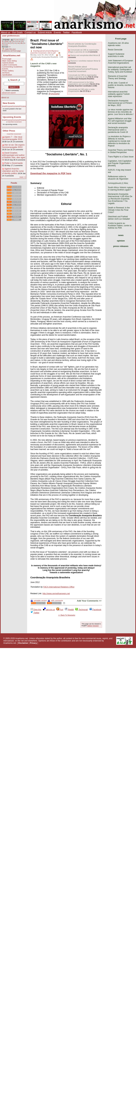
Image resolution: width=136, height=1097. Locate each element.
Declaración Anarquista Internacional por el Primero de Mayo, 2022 (120, 103)
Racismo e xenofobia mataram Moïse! (84, 61)
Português (54, 94)
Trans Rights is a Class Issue (121, 157)
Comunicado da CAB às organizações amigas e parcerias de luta (83, 51)
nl (16, 41)
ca (18, 43)
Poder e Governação (13, 163)
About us (5, 32)
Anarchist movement (14, 122)
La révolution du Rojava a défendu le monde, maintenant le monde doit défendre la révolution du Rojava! (119, 141)
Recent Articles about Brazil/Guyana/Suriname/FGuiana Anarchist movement (83, 69)
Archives (6, 73)
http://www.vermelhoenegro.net (56, 593)
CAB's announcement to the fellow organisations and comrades (81, 83)
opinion (121, 240)
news (121, 235)
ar (19, 41)
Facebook (77, 32)
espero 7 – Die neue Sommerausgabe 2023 (12, 138)
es (18, 39)
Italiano (89, 626)
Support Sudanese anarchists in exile (116, 55)
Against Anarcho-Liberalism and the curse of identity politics (13, 171)
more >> (22, 177)
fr (14, 39)
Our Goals (17, 32)
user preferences (10, 35)
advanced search (9, 93)
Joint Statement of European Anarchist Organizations (120, 61)
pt (22, 39)
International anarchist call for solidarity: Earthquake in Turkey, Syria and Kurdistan (120, 69)
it (20, 39)
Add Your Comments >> (89, 601)
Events (57, 32)
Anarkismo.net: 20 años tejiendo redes (118, 44)
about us (5, 97)
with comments (55, 600)
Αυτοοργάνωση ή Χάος (118, 183)
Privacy (33, 643)
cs (15, 43)
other (6, 41)
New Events (9, 103)
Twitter (66, 32)
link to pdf (52, 53)
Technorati (81, 609)
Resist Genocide (115, 50)
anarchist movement (38, 53)
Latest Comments (9, 65)
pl (22, 41)
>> (10, 47)
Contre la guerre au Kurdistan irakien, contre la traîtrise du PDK (119, 225)
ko (7, 45)
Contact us (30, 32)
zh (12, 43)
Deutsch (96, 626)
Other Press (9, 131)
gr (10, 41)
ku (9, 43)
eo (4, 45)
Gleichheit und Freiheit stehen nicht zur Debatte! (119, 217)
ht (6, 43)
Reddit (69, 609)
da (21, 43)
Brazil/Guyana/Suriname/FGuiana (14, 106)
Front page (6, 59)
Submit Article (45, 32)
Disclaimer (23, 643)
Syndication (7, 75)
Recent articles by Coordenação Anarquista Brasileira (82, 45)
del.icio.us (49, 609)
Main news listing (9, 61)
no (14, 41)
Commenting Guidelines (12, 67)
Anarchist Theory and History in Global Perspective (121, 151)
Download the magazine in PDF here (50, 173)
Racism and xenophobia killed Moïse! (84, 55)
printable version (39, 600)
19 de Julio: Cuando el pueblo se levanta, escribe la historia (120, 85)
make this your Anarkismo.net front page (11, 50)
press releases (120, 246)
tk (2, 41)
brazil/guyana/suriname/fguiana (45, 51)
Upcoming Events (12, 117)
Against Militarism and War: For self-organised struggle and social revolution (120, 120)
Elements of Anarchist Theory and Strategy (117, 77)
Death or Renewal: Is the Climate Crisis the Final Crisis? (119, 210)
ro (24, 43)
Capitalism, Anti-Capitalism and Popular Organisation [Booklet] (120, 163)
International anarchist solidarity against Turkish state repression (119, 94)
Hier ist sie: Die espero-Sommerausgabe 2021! (13, 146)
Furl (60, 609)
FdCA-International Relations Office (58, 587)
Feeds (14, 183)
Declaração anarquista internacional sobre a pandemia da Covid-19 (118, 129)
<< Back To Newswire (66, 615)
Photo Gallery (8, 71)
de (3, 43)
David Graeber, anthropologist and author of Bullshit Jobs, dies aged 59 (13, 156)
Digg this (35, 609)
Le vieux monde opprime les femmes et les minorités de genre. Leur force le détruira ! (121, 111)
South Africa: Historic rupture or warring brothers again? (120, 188)
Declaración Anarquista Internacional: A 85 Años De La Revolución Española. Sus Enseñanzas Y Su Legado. (120, 199)
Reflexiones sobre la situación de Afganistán (118, 177)
